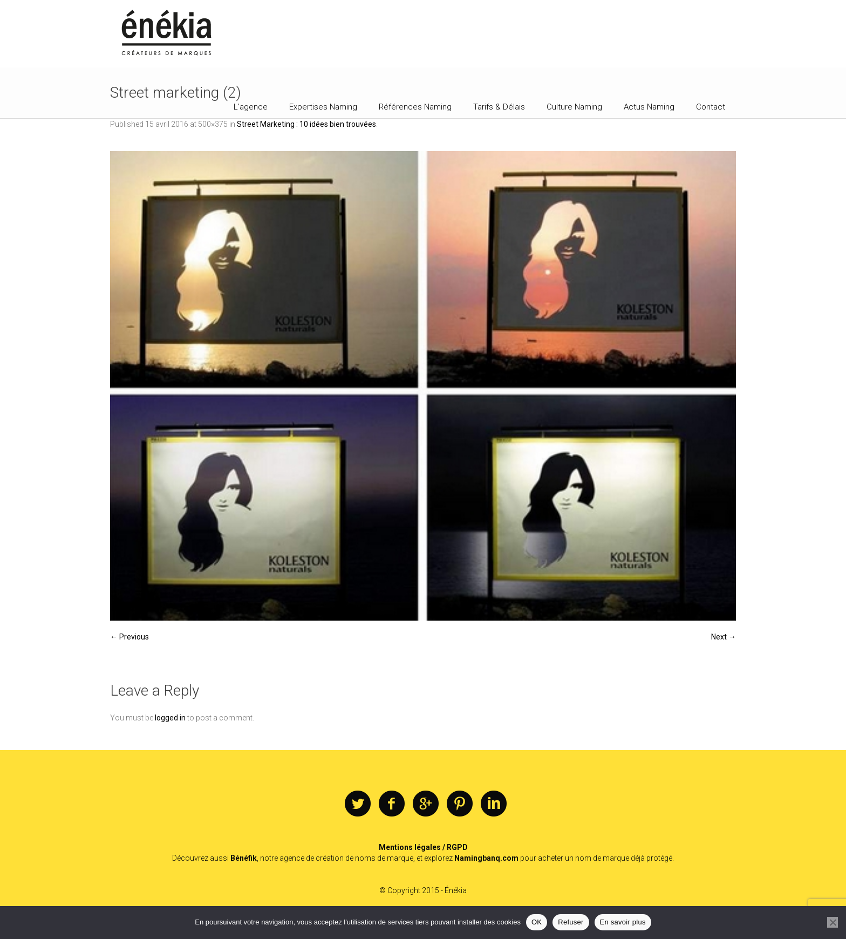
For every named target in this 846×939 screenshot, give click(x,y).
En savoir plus (623, 922)
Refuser (570, 922)
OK (536, 922)
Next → (723, 636)
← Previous (129, 636)
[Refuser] (832, 922)
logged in (170, 717)
